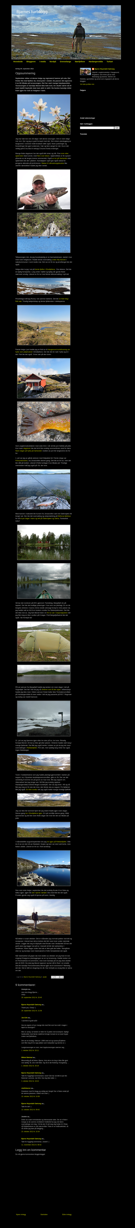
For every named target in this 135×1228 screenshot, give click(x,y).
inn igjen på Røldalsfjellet (56, 842)
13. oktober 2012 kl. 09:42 (30, 1110)
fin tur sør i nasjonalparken (57, 613)
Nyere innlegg (21, 1214)
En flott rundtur (32, 789)
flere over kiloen (43, 156)
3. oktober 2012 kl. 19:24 (30, 1081)
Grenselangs (65, 62)
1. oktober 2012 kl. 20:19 (30, 1066)
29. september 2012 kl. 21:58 (31, 1011)
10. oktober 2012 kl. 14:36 (30, 1096)
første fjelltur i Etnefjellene (45, 269)
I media (42, 62)
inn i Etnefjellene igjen (33, 813)
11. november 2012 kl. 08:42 (31, 1145)
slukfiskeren (26, 1088)
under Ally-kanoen (59, 260)
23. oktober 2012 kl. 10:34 (30, 1131)
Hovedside (18, 62)
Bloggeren (31, 62)
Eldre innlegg (66, 1214)
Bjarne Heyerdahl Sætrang (31, 1005)
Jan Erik (24, 1018)
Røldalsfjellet (32, 748)
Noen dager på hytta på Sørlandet (28, 451)
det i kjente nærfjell (39, 893)
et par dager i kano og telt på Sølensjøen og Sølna (39, 518)
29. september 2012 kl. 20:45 (31, 997)
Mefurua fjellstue (64, 516)
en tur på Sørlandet (59, 158)
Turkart (110, 62)
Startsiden (44, 1214)
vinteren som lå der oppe (51, 689)
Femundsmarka (21, 461)
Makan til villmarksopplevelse (53, 163)
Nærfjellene (80, 62)
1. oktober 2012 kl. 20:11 (30, 1050)
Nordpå (53, 62)
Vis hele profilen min (87, 84)
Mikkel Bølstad (26, 1057)
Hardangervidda (96, 62)
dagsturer (27, 448)
